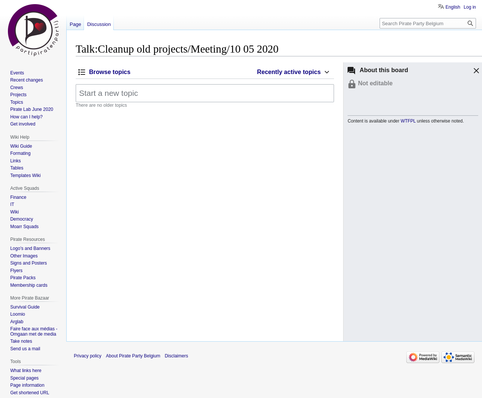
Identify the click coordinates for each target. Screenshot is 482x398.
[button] (475, 72)
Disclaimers (176, 356)
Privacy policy (87, 356)
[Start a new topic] (205, 93)
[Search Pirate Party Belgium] (428, 23)
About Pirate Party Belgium (133, 356)
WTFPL (408, 121)
